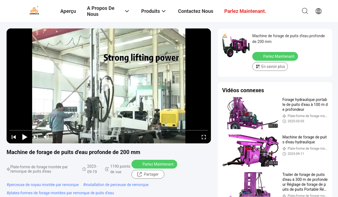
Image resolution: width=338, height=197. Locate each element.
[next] (35, 137)
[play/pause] (24, 137)
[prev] (13, 137)
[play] (109, 86)
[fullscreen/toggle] (203, 137)
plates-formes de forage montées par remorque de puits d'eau (61, 193)
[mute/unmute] (46, 137)
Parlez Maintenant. (154, 164)
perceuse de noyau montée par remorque (44, 184)
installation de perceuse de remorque (116, 184)
